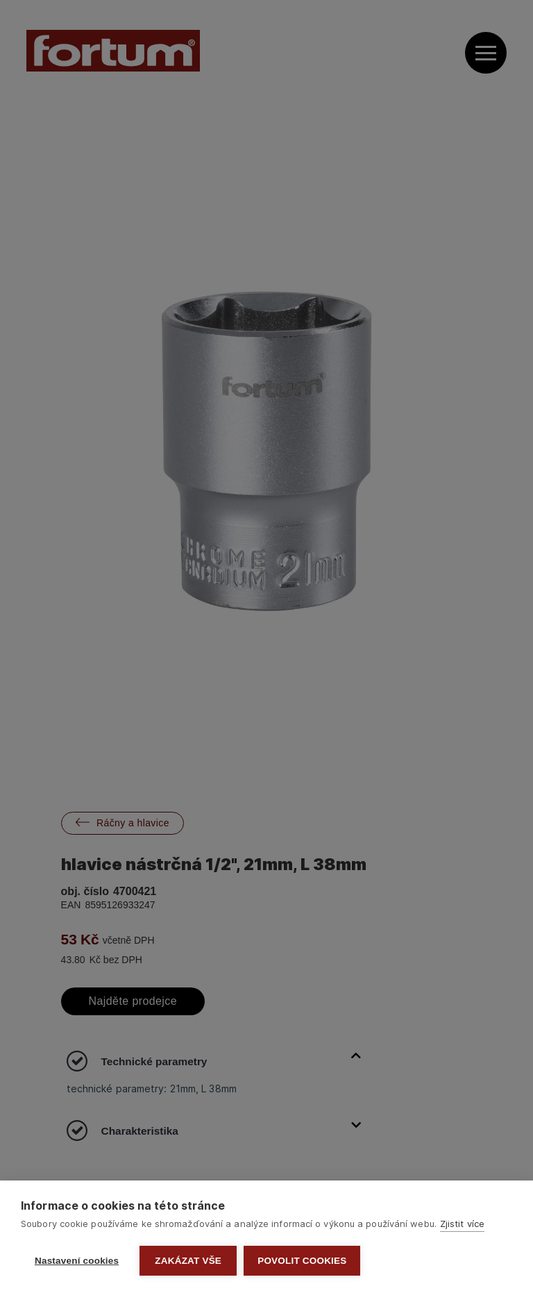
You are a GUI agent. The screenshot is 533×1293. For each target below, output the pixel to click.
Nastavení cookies (77, 1261)
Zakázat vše (188, 1261)
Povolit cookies (301, 1261)
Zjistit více (462, 1223)
